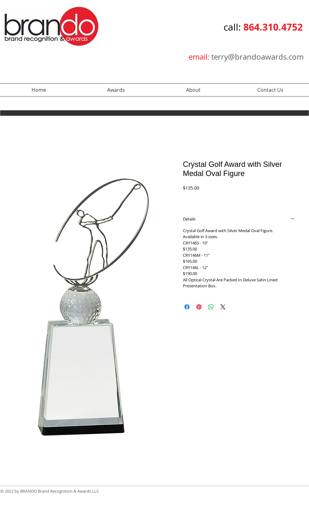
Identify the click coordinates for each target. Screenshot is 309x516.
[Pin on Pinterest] (199, 307)
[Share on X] (223, 307)
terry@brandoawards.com (257, 57)
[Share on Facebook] (187, 307)
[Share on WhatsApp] (211, 307)
